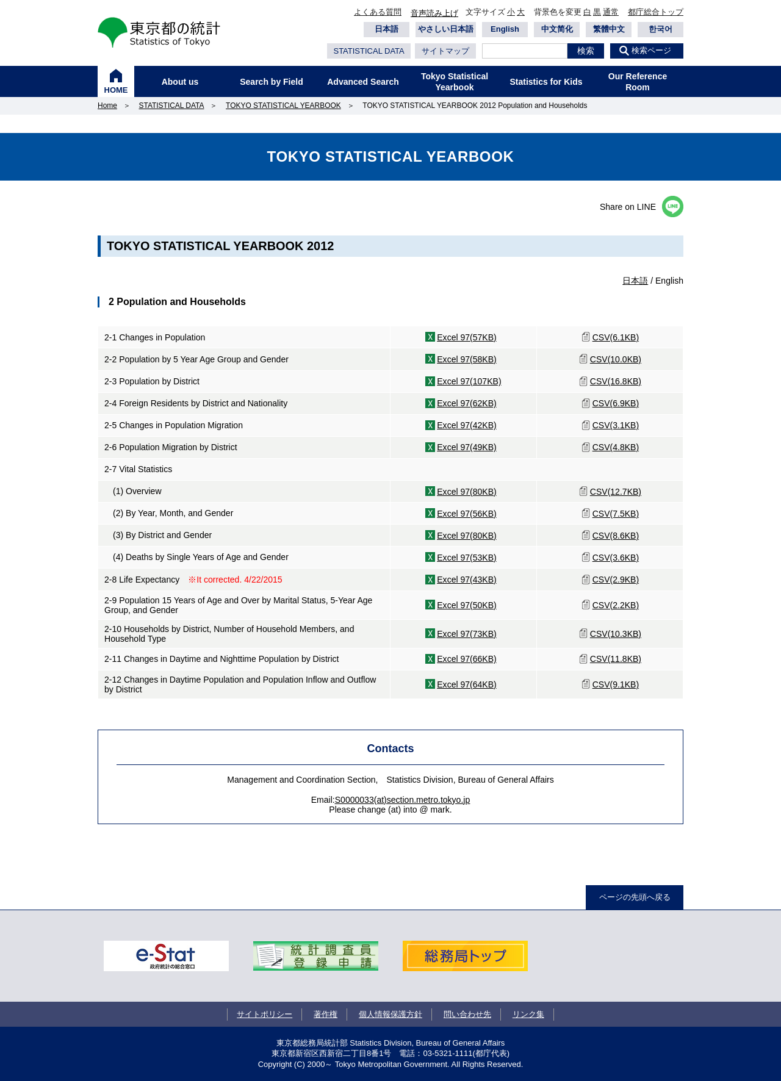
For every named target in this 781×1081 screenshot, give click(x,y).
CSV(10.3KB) (615, 634)
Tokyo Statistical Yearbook (454, 81)
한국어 (660, 29)
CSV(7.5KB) (615, 514)
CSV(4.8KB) (615, 447)
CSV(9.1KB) (615, 684)
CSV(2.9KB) (615, 579)
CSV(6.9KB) (615, 403)
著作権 (325, 1014)
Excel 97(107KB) (469, 381)
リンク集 (528, 1014)
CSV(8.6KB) (615, 535)
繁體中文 (609, 29)
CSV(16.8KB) (615, 381)
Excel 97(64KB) (467, 684)
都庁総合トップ (655, 11)
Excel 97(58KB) (467, 359)
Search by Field (271, 82)
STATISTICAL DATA (368, 51)
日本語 (386, 29)
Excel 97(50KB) (467, 605)
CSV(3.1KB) (615, 425)
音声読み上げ (434, 13)
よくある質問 (377, 11)
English (505, 29)
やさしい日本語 (445, 29)
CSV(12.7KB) (615, 492)
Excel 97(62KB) (467, 403)
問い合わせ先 (467, 1014)
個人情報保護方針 (390, 1014)
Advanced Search (363, 82)
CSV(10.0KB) (615, 359)
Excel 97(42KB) (467, 425)
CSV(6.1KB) (615, 337)
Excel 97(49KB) (467, 447)
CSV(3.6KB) (615, 557)
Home (107, 105)
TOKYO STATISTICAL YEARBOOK (283, 105)
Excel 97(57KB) (467, 337)
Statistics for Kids (545, 82)
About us (180, 82)
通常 (611, 11)
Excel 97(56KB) (467, 514)
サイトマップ (445, 51)
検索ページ (651, 50)
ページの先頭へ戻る (635, 897)
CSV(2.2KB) (615, 605)
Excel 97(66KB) (467, 659)
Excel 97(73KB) (467, 634)
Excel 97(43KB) (467, 579)
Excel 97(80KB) (467, 492)
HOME (116, 90)
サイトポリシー (264, 1014)
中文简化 (557, 29)
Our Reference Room (637, 81)
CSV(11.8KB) (615, 659)
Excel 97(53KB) (467, 557)
